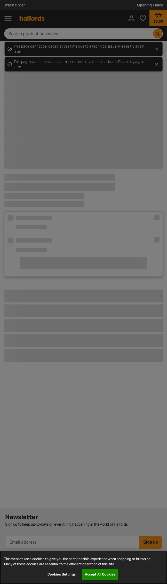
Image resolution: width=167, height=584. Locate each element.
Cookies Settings (61, 574)
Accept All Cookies (100, 574)
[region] (83, 567)
